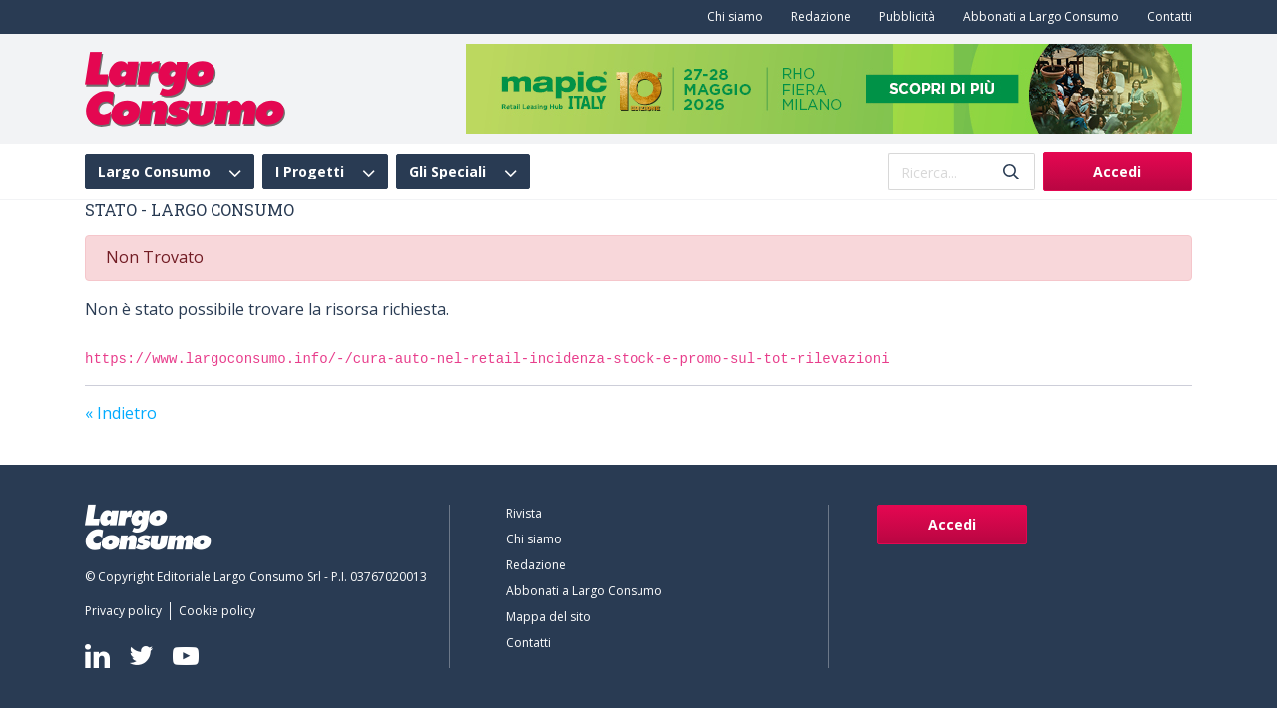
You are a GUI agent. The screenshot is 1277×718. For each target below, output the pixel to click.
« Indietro (121, 413)
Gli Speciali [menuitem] (447, 171)
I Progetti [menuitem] (309, 171)
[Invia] (1011, 172)
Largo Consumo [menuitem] (154, 171)
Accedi (1117, 171)
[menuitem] (731, 17)
